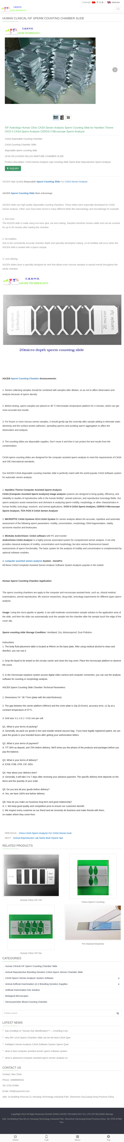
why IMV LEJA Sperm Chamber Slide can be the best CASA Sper (38, 1037)
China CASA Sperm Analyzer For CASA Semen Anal (45, 833)
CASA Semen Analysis (76, 181)
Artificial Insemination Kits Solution (22, 990)
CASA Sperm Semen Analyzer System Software (29, 978)
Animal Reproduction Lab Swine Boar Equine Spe (38, 838)
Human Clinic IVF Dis (31, 953)
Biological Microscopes (16, 996)
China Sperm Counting (93, 902)
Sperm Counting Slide (48, 181)
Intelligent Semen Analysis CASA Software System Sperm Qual (36, 1044)
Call (46, 1137)
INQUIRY (13, 168)
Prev (9, 69)
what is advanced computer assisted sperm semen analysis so (36, 1058)
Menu (77, 1137)
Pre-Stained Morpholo (93, 944)
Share (15, 1137)
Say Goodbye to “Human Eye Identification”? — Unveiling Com (36, 1031)
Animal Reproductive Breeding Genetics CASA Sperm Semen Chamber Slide (44, 972)
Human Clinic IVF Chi (31, 900)
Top (108, 1137)
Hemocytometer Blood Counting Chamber (26, 1002)
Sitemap (109, 1114)
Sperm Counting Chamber (25, 378)
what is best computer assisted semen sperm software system (36, 1051)
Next (115, 69)
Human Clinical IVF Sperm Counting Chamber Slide (31, 966)
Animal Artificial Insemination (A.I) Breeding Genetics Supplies (36, 984)
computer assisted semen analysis (23, 561)
